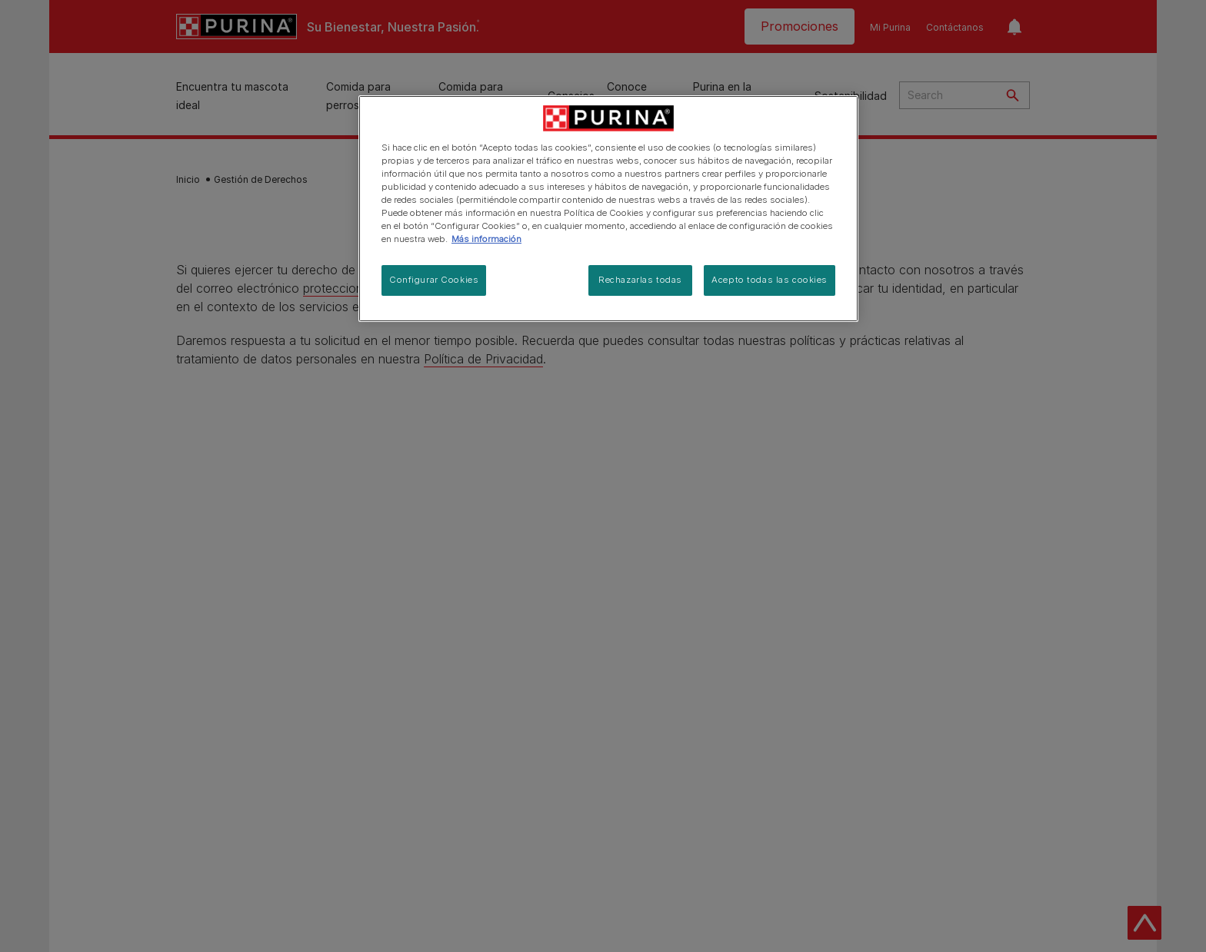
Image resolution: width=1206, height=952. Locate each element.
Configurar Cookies (433, 279)
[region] (608, 208)
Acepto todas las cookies (769, 279)
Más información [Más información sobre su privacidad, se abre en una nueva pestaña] (486, 239)
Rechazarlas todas (640, 279)
